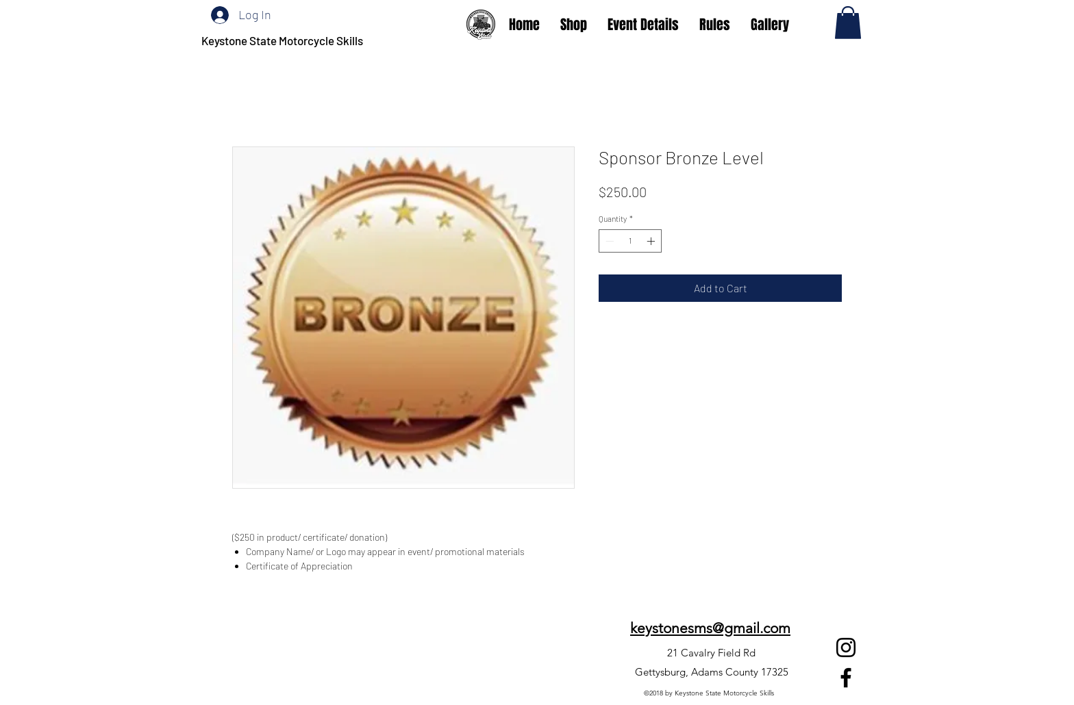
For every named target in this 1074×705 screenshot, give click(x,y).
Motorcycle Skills (321, 40)
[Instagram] (846, 647)
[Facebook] (846, 678)
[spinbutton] (630, 241)
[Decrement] (608, 241)
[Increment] (652, 241)
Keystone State (240, 40)
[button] (848, 22)
